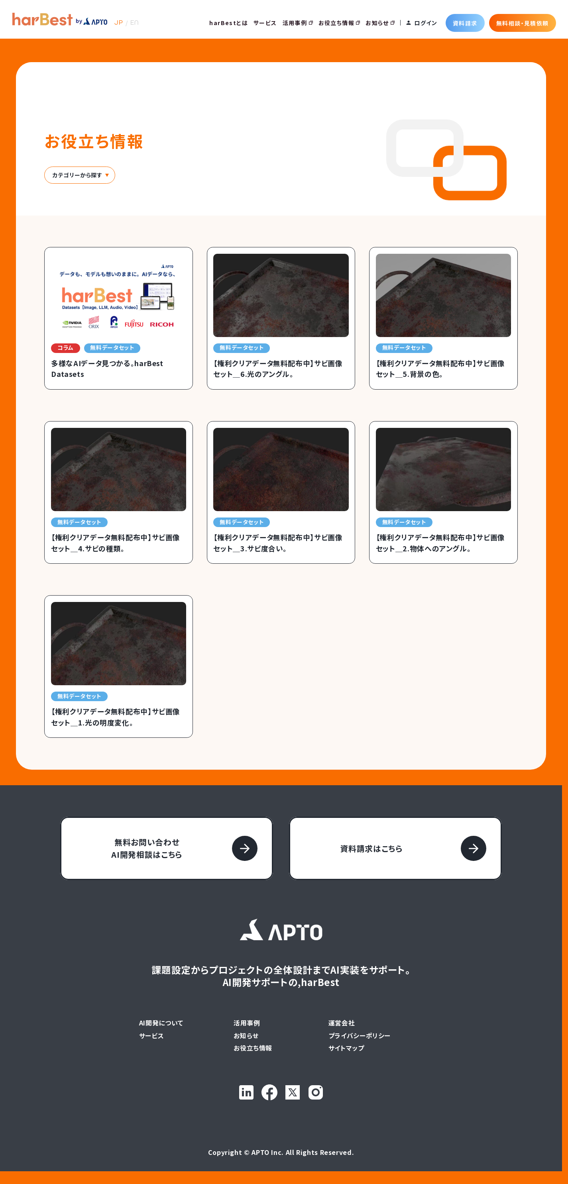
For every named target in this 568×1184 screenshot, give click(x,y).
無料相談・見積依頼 (522, 23)
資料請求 (465, 23)
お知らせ (380, 22)
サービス (265, 22)
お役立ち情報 (339, 22)
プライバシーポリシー (359, 1036)
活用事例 (298, 22)
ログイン (426, 22)
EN (134, 23)
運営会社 (341, 1023)
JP (118, 23)
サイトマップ (346, 1048)
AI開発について (161, 1023)
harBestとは (228, 22)
